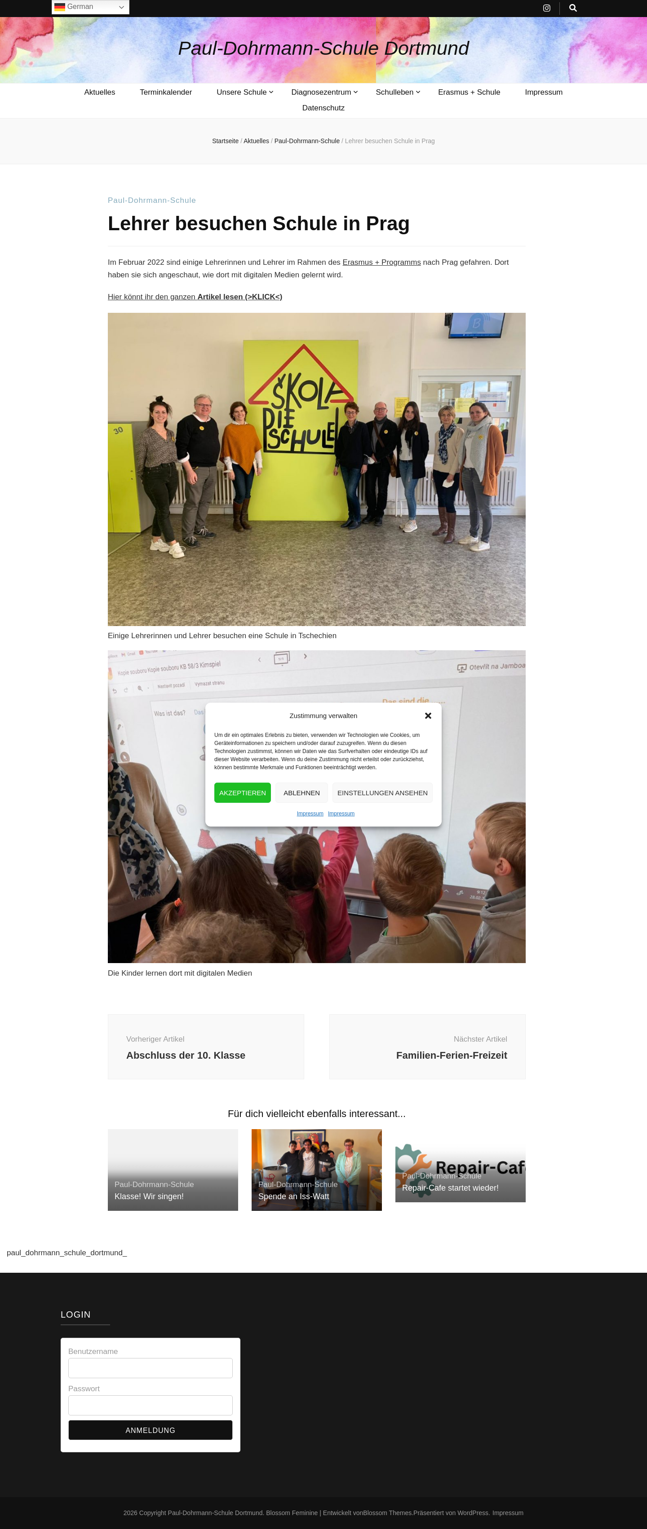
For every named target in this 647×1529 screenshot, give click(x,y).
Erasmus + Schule (469, 92)
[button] (428, 732)
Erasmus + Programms (382, 262)
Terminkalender (166, 92)
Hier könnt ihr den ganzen (195, 297)
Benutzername (93, 1351)
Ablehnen (302, 809)
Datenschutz (323, 108)
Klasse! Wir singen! (149, 1196)
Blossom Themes (387, 1512)
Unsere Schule (242, 92)
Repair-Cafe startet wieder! (450, 1187)
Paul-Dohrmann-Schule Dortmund (323, 48)
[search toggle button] (573, 8)
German (73, 7)
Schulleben (394, 92)
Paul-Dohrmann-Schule (152, 200)
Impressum (310, 830)
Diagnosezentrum (321, 92)
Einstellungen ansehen (382, 809)
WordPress (472, 1512)
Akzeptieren (242, 809)
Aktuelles (99, 92)
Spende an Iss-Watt (293, 1196)
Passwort (84, 1388)
